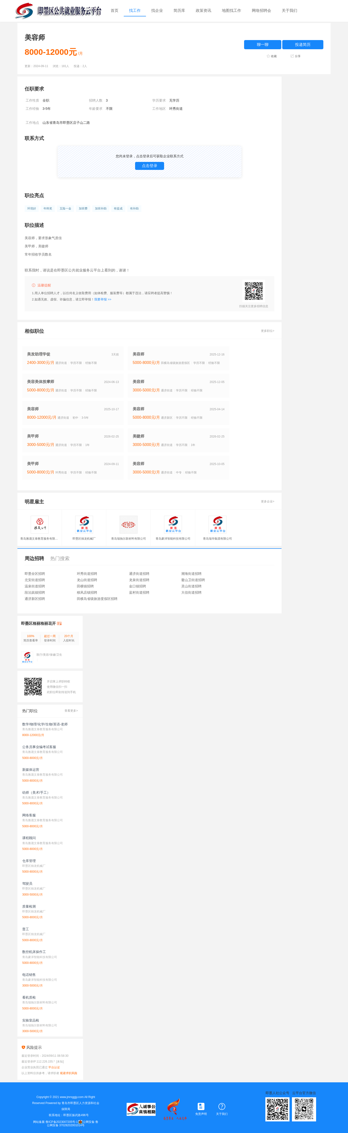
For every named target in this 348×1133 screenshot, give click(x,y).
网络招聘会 (261, 10)
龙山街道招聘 (87, 580)
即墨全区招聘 (35, 574)
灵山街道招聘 (191, 586)
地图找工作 (231, 10)
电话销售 (29, 975)
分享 (298, 56)
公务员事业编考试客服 (39, 747)
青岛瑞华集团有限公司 (217, 538)
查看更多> (71, 710)
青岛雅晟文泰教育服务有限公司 (39, 538)
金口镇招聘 (137, 586)
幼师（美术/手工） (36, 792)
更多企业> (267, 501)
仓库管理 (29, 861)
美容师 (138, 354)
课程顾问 (29, 838)
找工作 (135, 10)
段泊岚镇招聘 (35, 592)
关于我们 (289, 10)
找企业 (157, 10)
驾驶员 (27, 883)
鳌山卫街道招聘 (193, 580)
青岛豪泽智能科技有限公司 (173, 538)
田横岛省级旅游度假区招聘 (97, 599)
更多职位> (267, 331)
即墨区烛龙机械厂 (84, 538)
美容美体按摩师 (40, 382)
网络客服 (29, 815)
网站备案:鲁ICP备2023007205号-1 (55, 1122)
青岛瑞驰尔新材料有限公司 (128, 538)
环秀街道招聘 (87, 574)
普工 (25, 929)
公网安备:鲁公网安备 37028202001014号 (72, 1123)
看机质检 (29, 997)
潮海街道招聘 (191, 574)
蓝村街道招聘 (139, 592)
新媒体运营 (30, 770)
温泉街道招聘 (35, 586)
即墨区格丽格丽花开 (38, 623)
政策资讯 (203, 10)
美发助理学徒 (38, 354)
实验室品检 (30, 1020)
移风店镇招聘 (87, 592)
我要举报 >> (102, 299)
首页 (114, 10)
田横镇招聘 (85, 586)
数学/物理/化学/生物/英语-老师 (45, 724)
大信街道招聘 (191, 592)
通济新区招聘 (35, 599)
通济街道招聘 (139, 574)
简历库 (179, 10)
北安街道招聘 (35, 580)
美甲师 (33, 436)
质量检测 (29, 906)
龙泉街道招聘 (139, 580)
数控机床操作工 (34, 952)
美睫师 (138, 436)
